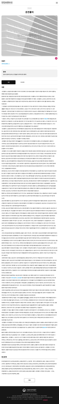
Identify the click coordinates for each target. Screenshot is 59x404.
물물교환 (44, 327)
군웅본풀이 (19, 277)
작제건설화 (13, 277)
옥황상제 (46, 119)
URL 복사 (56, 58)
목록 (29, 380)
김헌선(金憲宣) (5, 63)
